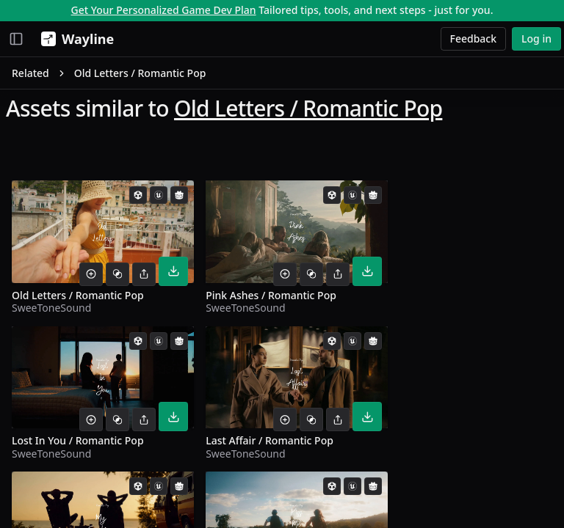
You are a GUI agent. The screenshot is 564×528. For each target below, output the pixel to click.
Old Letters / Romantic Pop (308, 108)
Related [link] (30, 73)
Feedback (473, 38)
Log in (536, 38)
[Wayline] (74, 39)
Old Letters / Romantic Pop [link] (140, 73)
